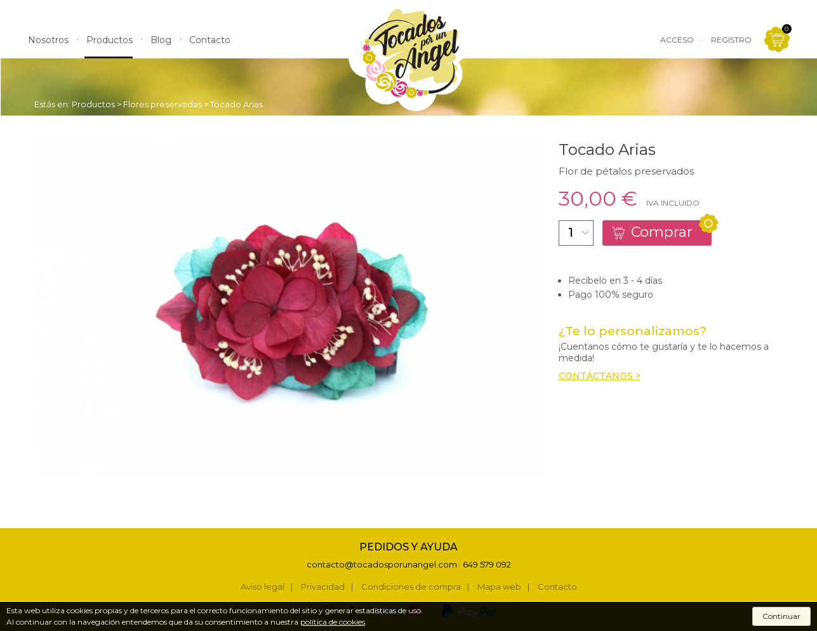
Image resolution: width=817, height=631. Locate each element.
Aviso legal (262, 587)
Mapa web (499, 587)
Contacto (557, 587)
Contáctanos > (600, 376)
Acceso (677, 39)
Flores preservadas (162, 104)
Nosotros (48, 40)
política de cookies (332, 622)
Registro (731, 39)
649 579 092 (487, 564)
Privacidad (323, 587)
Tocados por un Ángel (409, 58)
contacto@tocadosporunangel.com (382, 564)
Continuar (781, 616)
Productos (93, 104)
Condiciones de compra (411, 587)
